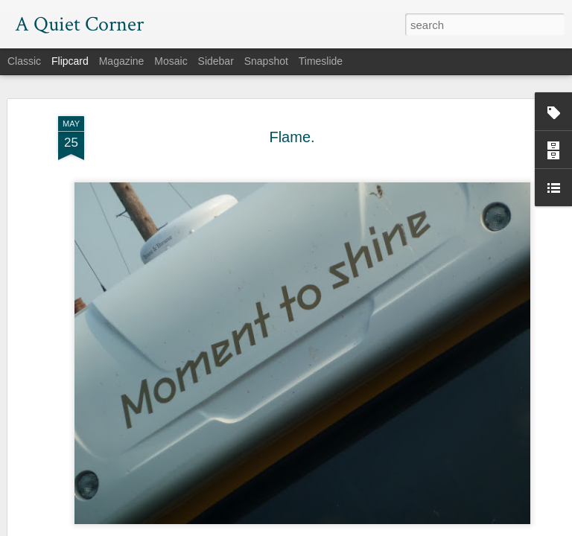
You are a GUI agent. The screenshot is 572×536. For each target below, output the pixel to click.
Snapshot (266, 61)
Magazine (121, 61)
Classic (24, 61)
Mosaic (170, 61)
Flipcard (70, 61)
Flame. (291, 132)
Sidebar (216, 61)
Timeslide (321, 61)
